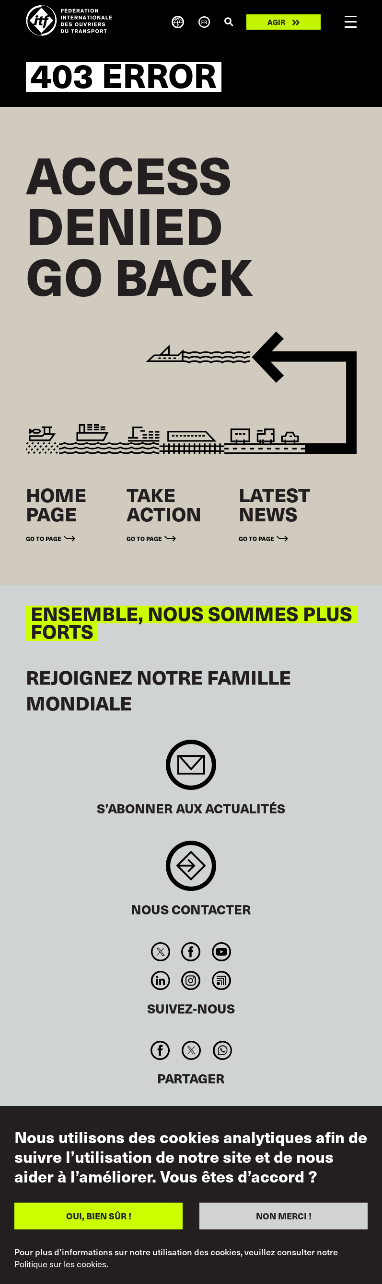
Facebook (191, 951)
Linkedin (160, 980)
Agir (276, 22)
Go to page (43, 538)
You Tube (221, 951)
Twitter (160, 951)
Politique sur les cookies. (61, 1264)
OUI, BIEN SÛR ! (98, 1215)
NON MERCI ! (284, 1215)
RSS (221, 980)
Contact (191, 871)
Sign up (191, 770)
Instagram (191, 980)
